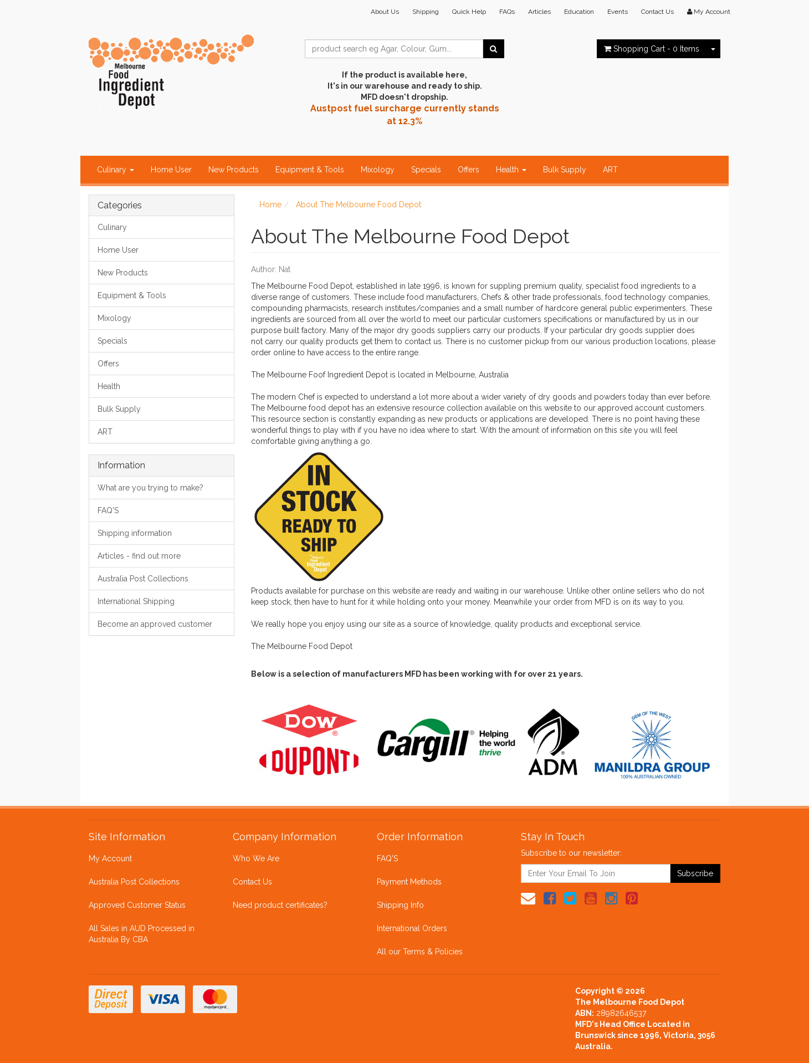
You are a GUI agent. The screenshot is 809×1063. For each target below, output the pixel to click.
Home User (171, 169)
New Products (233, 169)
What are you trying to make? (150, 487)
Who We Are (256, 858)
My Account (110, 858)
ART (610, 169)
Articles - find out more (139, 555)
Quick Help (469, 12)
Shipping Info (400, 905)
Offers (468, 169)
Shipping (425, 12)
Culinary (115, 169)
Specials (426, 169)
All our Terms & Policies (420, 951)
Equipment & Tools (309, 169)
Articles (539, 12)
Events (617, 12)
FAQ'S (108, 510)
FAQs (507, 12)
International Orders (412, 928)
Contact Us (657, 12)
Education (579, 12)
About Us (385, 12)
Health (511, 169)
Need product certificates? (280, 905)
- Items (651, 48)
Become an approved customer (155, 624)
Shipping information (135, 533)
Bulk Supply (564, 169)
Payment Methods (409, 881)
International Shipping (136, 601)
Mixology (378, 169)
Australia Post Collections (143, 578)
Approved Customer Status (137, 905)
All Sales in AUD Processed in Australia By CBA (141, 934)
